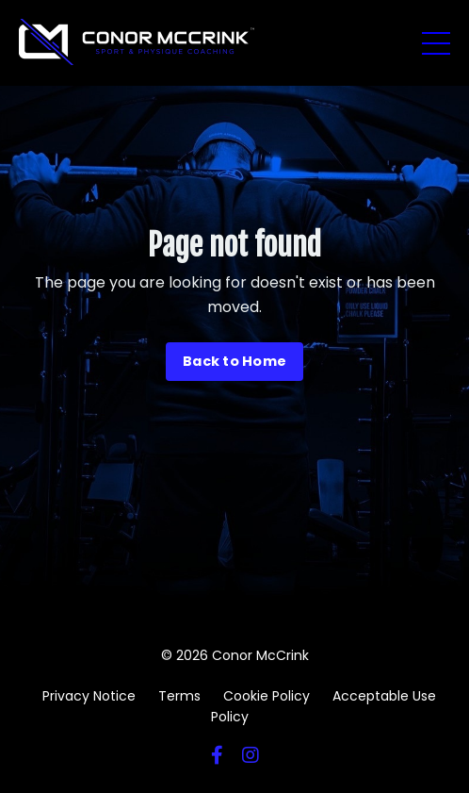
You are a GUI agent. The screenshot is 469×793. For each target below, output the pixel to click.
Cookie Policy (266, 695)
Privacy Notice (89, 695)
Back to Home (234, 361)
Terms (179, 695)
